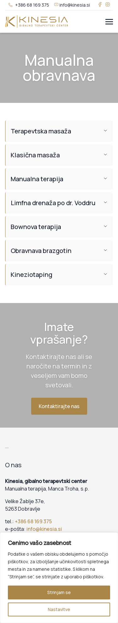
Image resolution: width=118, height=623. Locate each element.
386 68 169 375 (35, 521)
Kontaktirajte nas (59, 406)
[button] (59, 131)
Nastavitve (59, 609)
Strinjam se (59, 592)
